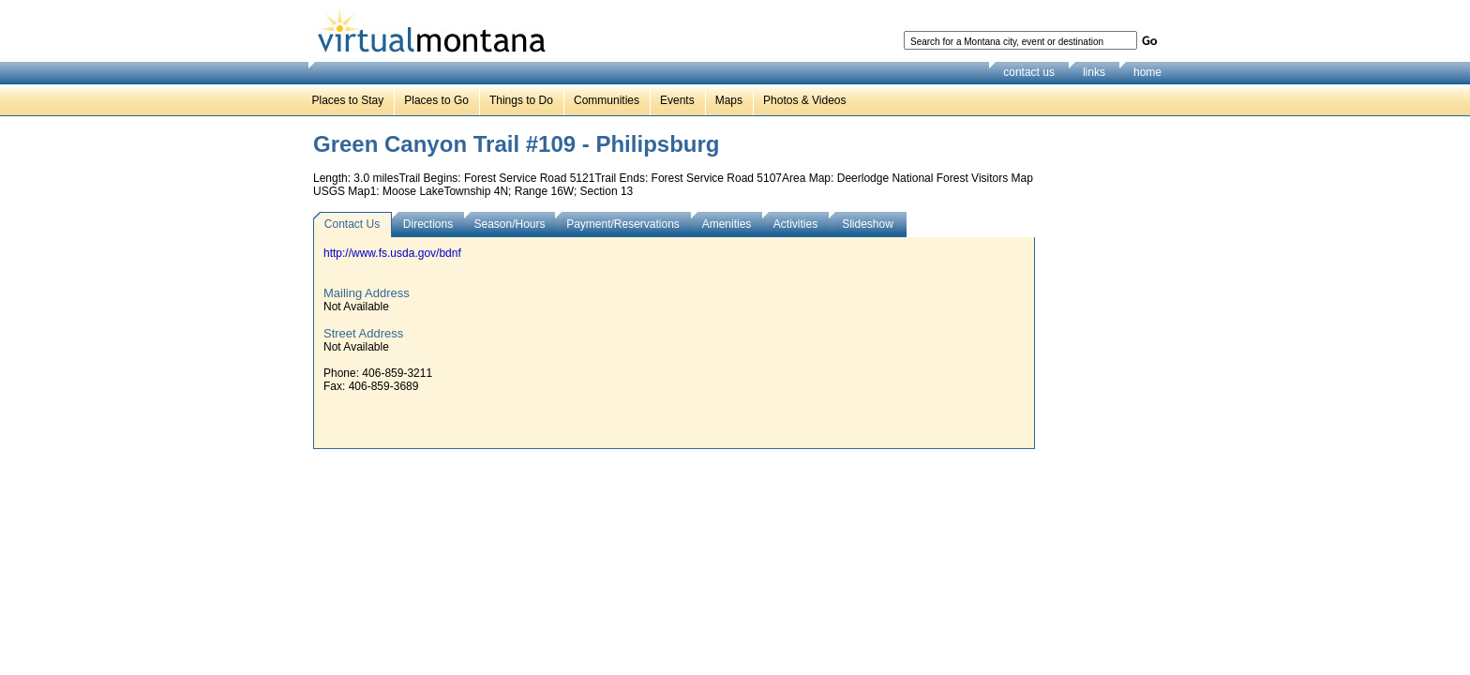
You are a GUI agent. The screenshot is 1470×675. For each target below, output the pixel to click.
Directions (428, 224)
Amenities (727, 224)
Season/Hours (509, 224)
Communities (606, 100)
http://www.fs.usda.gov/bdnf (392, 253)
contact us (1029, 72)
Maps (728, 100)
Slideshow (867, 224)
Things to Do (521, 100)
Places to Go (436, 100)
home (1147, 72)
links (1094, 72)
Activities (795, 224)
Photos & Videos (805, 100)
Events (677, 100)
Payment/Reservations (623, 224)
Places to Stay (348, 100)
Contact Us (352, 224)
